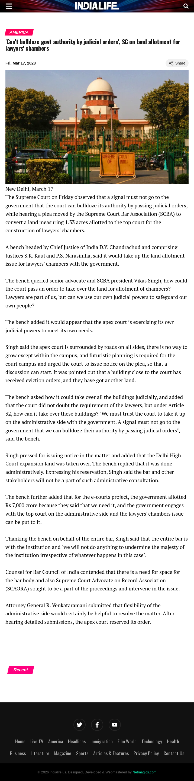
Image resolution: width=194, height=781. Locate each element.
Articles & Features (111, 753)
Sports (82, 753)
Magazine (62, 753)
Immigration (101, 741)
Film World (127, 741)
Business (18, 753)
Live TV (36, 741)
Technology (151, 741)
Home (20, 741)
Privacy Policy (146, 753)
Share (177, 63)
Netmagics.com (144, 772)
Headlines (77, 741)
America (19, 32)
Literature (40, 753)
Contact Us (174, 753)
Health (173, 741)
